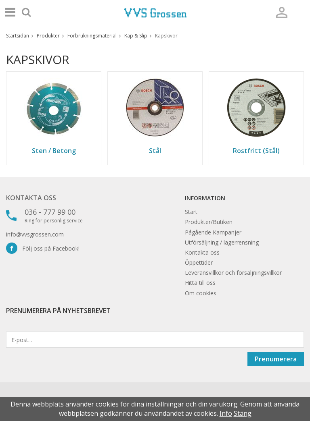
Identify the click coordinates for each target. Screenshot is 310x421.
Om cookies (200, 293)
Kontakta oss (31, 197)
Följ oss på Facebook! (43, 248)
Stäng (242, 413)
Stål (155, 150)
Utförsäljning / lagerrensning (222, 242)
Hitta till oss (200, 282)
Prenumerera (276, 359)
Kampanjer (227, 232)
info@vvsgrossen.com (35, 234)
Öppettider (199, 262)
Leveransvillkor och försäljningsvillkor (233, 272)
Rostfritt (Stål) (256, 150)
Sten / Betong (54, 150)
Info (226, 413)
